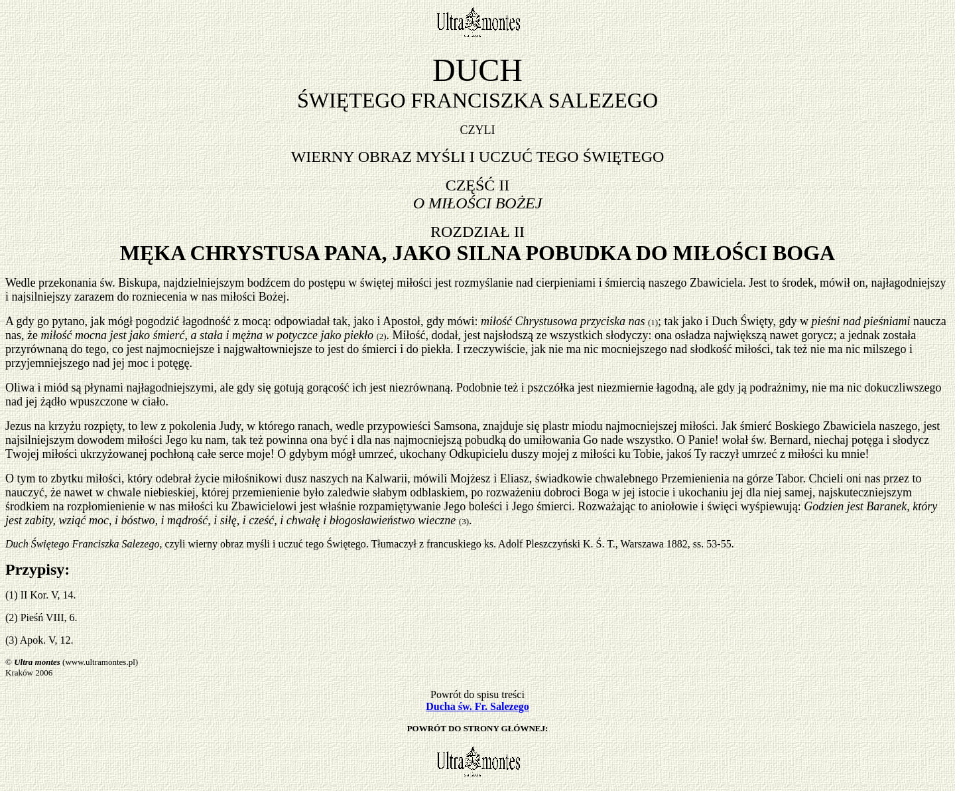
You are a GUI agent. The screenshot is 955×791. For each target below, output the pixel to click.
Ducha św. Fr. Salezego (477, 706)
